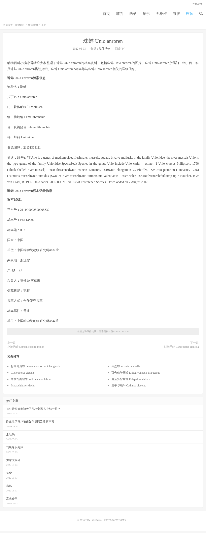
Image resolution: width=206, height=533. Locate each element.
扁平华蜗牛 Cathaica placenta (128, 387)
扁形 (146, 15)
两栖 (133, 15)
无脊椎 (161, 15)
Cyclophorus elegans (22, 374)
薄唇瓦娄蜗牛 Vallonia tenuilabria (31, 380)
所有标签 (197, 5)
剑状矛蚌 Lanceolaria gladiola (181, 348)
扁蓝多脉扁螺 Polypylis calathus (130, 380)
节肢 (176, 15)
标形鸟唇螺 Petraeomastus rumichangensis (35, 367)
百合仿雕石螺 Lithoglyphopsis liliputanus (135, 374)
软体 (189, 15)
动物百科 (20, 26)
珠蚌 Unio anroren (103, 43)
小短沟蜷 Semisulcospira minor (25, 348)
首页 (106, 15)
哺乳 (119, 15)
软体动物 (33, 26)
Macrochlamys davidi (23, 387)
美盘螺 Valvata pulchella (125, 367)
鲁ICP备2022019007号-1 (116, 521)
